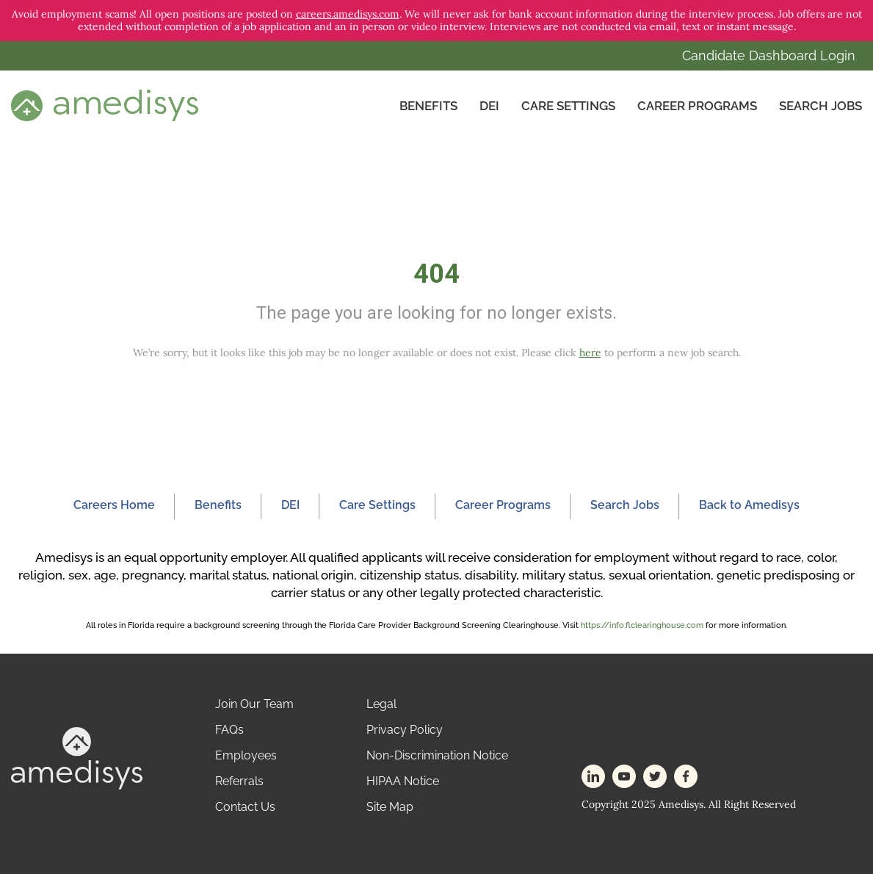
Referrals (239, 781)
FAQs (229, 730)
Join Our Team (254, 704)
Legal (381, 704)
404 (436, 274)
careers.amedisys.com (347, 14)
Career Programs (697, 105)
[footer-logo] (76, 757)
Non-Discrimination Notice (437, 755)
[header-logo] (104, 105)
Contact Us (245, 807)
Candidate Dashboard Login (768, 55)
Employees (246, 755)
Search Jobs (820, 105)
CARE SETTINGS (568, 105)
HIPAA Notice (402, 781)
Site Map (389, 807)
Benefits (428, 105)
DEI (489, 105)
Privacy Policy (404, 730)
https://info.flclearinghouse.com (642, 625)
